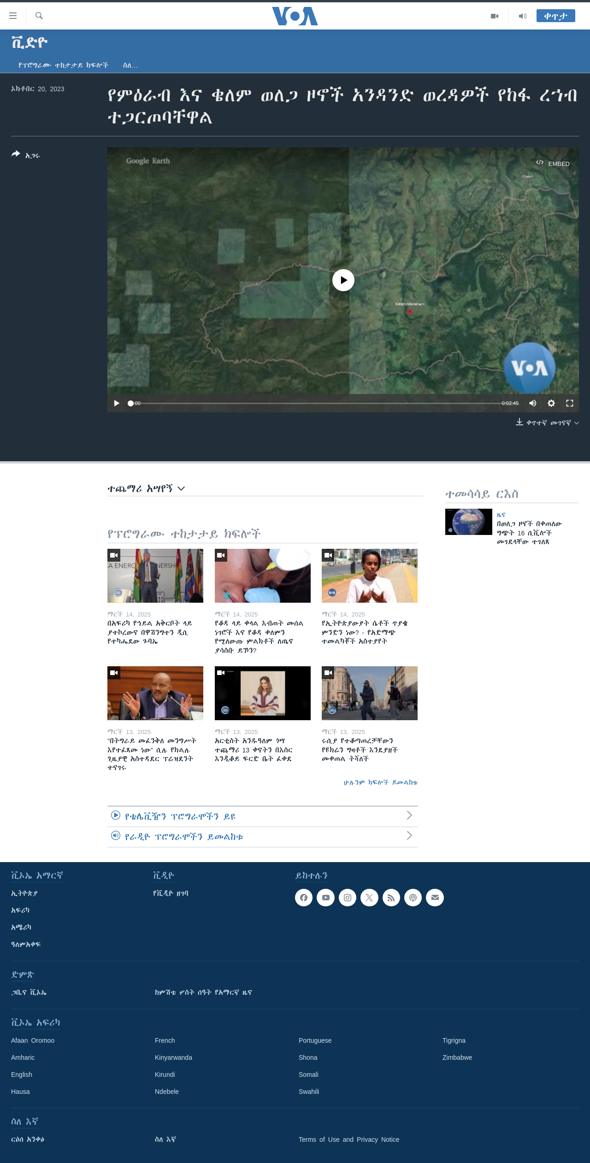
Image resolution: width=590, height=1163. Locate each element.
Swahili (309, 1091)
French (165, 1040)
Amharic (23, 1057)
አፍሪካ (20, 910)
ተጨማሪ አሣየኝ (146, 488)
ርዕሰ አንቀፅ (27, 1139)
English (21, 1074)
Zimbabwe (457, 1057)
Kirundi (165, 1074)
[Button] (26, 156)
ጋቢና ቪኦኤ (29, 992)
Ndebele (167, 1091)
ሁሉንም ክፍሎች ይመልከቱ (381, 782)
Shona (308, 1057)
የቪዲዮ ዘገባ (171, 893)
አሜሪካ (21, 927)
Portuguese (315, 1040)
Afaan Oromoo (32, 1040)
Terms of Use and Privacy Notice (349, 1139)
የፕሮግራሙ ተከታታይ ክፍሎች (63, 65)
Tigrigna (454, 1040)
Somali (309, 1074)
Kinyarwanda (173, 1057)
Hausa (20, 1091)
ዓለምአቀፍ (26, 944)
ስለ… (130, 65)
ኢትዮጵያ (24, 893)
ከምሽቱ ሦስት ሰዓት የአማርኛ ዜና (203, 992)
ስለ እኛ (165, 1139)
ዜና (501, 514)
